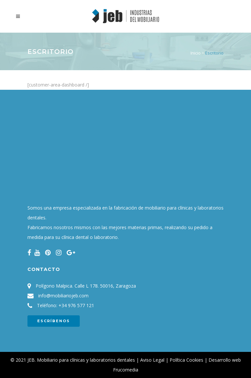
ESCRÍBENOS (53, 321)
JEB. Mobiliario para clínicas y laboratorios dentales (81, 360)
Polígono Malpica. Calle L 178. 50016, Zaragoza (86, 286)
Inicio (196, 53)
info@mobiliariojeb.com (63, 295)
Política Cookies (186, 360)
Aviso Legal (152, 360)
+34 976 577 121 (76, 305)
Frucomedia (125, 370)
